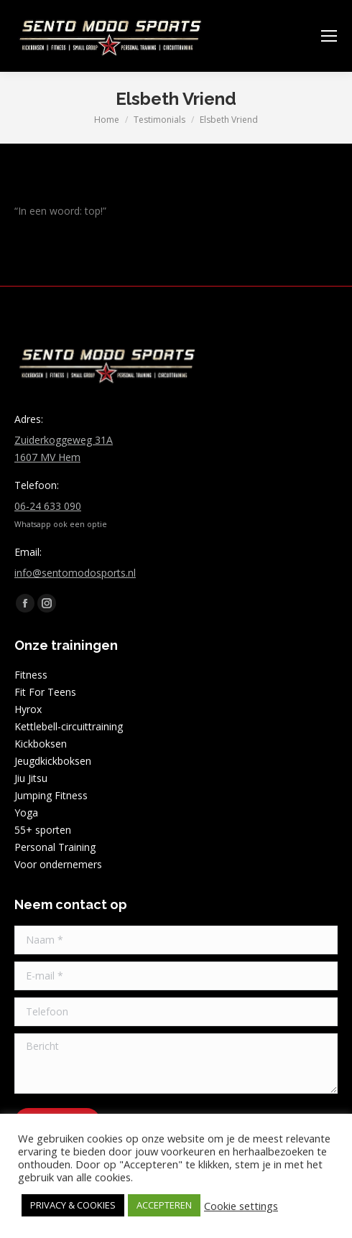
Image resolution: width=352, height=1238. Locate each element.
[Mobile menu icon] (329, 36)
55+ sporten (42, 830)
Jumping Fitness (51, 795)
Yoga (26, 812)
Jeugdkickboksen (52, 761)
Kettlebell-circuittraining (68, 726)
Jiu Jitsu (30, 778)
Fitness (30, 674)
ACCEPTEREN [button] (164, 1205)
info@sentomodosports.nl (75, 573)
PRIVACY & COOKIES (73, 1205)
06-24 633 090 (47, 506)
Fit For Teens (45, 692)
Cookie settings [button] (241, 1205)
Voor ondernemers (58, 864)
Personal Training (55, 847)
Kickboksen (40, 743)
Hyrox (28, 709)
